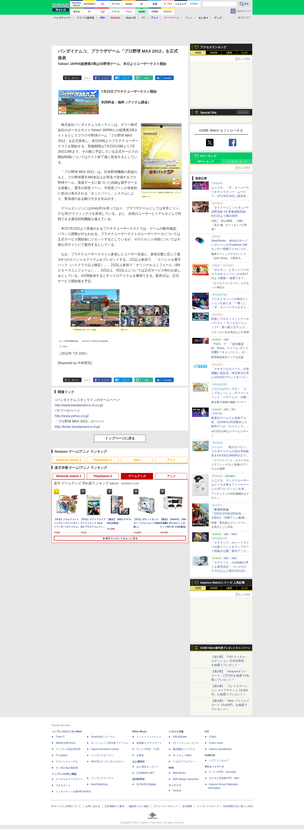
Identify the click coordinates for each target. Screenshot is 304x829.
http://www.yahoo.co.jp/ (72, 416)
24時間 (213, 52)
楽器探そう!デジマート (149, 742)
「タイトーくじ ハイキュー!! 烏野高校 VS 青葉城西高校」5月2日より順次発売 (230, 211)
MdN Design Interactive (186, 779)
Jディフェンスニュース (186, 742)
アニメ (171, 460)
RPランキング (206, 161)
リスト (87, 78)
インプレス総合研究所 (68, 749)
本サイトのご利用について (66, 806)
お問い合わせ (92, 806)
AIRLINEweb (180, 736)
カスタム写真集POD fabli (224, 778)
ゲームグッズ (137, 476)
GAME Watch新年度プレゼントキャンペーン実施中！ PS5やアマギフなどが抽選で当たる (225, 649)
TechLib (177, 790)
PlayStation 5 (103, 460)
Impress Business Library (105, 749)
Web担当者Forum (65, 742)
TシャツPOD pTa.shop (222, 771)
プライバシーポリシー (165, 806)
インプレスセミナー (102, 755)
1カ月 (244, 52)
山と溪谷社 (138, 761)
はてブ (125, 78)
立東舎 (140, 755)
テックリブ (175, 785)
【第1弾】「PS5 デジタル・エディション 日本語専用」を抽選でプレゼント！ (229, 661)
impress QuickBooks (220, 749)
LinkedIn (167, 78)
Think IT (60, 736)
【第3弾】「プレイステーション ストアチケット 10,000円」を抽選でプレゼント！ (229, 690)
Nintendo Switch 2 (68, 460)
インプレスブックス (102, 778)
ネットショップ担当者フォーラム (109, 742)
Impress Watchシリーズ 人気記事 (222, 582)
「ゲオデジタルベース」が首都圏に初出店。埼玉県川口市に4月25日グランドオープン (230, 373)
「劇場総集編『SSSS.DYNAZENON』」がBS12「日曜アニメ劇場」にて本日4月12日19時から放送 (229, 518)
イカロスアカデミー (184, 761)
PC (143, 17)
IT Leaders (62, 755)
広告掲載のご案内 (114, 806)
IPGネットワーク (214, 766)
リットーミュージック (148, 736)
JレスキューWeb (182, 755)
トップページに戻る (120, 438)
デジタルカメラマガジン (69, 779)
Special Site (208, 112)
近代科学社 (138, 779)
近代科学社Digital (146, 784)
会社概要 (187, 806)
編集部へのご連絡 (139, 806)
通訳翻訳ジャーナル (184, 749)
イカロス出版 (176, 731)
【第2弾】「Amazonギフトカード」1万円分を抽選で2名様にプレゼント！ (230, 675)
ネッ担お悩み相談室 (67, 767)
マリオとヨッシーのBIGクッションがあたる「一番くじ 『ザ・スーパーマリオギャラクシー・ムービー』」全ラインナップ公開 (230, 307)
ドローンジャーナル (67, 761)
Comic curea (216, 742)
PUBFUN (210, 755)
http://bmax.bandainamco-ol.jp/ (77, 426)
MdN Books (179, 772)
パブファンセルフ (219, 760)
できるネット (63, 785)
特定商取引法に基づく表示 (238, 806)
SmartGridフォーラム (103, 736)
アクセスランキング (213, 47)
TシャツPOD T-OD (147, 749)
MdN (171, 767)
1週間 (229, 52)
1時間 (198, 52)
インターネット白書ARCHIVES (73, 791)
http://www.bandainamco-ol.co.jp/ (79, 405)
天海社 (212, 736)
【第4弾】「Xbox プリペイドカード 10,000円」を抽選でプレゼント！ (230, 705)
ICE (207, 731)
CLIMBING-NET (145, 772)
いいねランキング (237, 161)
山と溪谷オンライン (147, 766)
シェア (105, 78)
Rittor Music (139, 731)
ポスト (75, 78)
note (146, 78)
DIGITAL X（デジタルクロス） (108, 761)
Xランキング (208, 156)
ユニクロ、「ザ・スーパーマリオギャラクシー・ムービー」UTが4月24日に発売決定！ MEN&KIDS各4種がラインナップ (230, 196)
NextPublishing (99, 784)
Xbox (136, 460)
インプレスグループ (208, 806)
